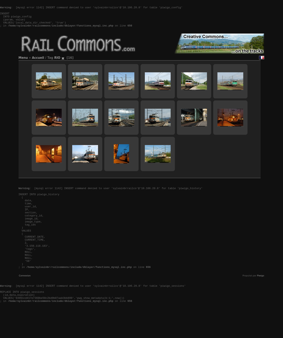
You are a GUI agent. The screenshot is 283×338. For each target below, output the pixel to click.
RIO (57, 64)
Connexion (25, 300)
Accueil (38, 64)
